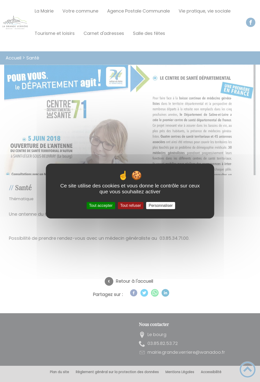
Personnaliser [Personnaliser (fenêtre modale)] (161, 205)
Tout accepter (101, 205)
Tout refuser (130, 205)
